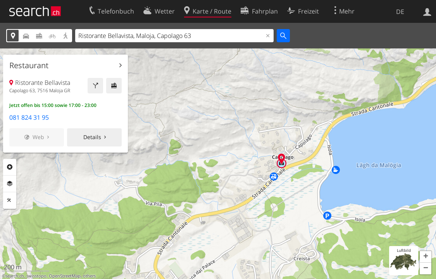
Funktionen (9, 200)
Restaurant (28, 65)
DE (400, 11)
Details (92, 137)
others (89, 276)
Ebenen (9, 184)
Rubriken (9, 167)
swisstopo (36, 276)
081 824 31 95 (29, 117)
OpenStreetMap (65, 276)
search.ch (14, 276)
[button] (425, 257)
